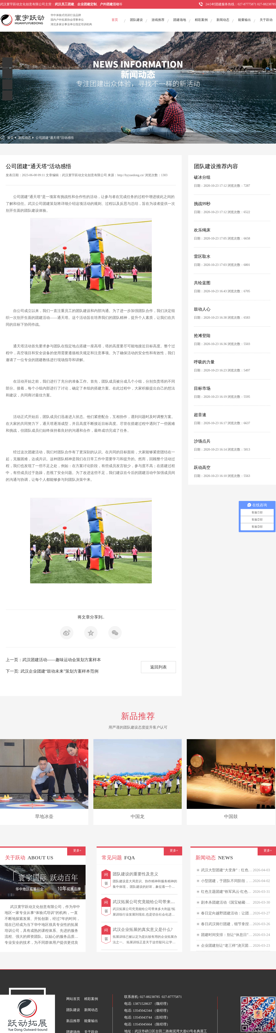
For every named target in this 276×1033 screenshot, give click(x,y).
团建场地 (179, 20)
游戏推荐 (158, 20)
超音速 (200, 414)
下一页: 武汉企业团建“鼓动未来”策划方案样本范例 (52, 671)
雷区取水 (202, 256)
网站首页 (73, 999)
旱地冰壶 (44, 816)
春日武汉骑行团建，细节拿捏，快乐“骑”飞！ (237, 924)
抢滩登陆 (202, 335)
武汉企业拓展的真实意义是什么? (142, 929)
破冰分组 (202, 177)
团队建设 (136, 20)
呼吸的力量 (204, 362)
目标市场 (202, 388)
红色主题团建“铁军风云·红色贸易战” (230, 892)
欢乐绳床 (202, 230)
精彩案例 (201, 20)
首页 (115, 20)
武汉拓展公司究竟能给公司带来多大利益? (151, 901)
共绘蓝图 (202, 283)
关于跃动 (266, 20)
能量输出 (244, 20)
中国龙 (137, 816)
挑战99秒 (202, 203)
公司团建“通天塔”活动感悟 (55, 137)
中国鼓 (231, 816)
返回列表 (158, 667)
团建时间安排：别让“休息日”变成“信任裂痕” (237, 935)
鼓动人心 (202, 309)
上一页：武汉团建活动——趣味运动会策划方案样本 (53, 659)
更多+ (77, 850)
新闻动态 (222, 20)
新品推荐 (73, 1021)
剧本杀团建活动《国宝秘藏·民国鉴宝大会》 (236, 902)
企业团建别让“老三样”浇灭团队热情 (230, 945)
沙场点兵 (202, 441)
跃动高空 (202, 467)
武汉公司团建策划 (42, 204)
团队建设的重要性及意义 (135, 874)
